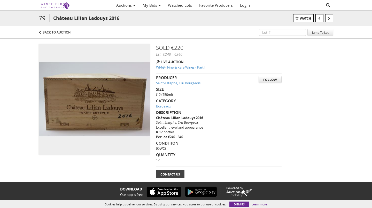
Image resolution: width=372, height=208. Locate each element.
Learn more (259, 204)
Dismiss (239, 204)
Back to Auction (57, 32)
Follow (270, 80)
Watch (305, 18)
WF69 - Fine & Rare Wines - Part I (180, 67)
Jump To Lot (320, 32)
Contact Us (170, 174)
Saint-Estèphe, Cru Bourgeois (178, 83)
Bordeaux (163, 106)
